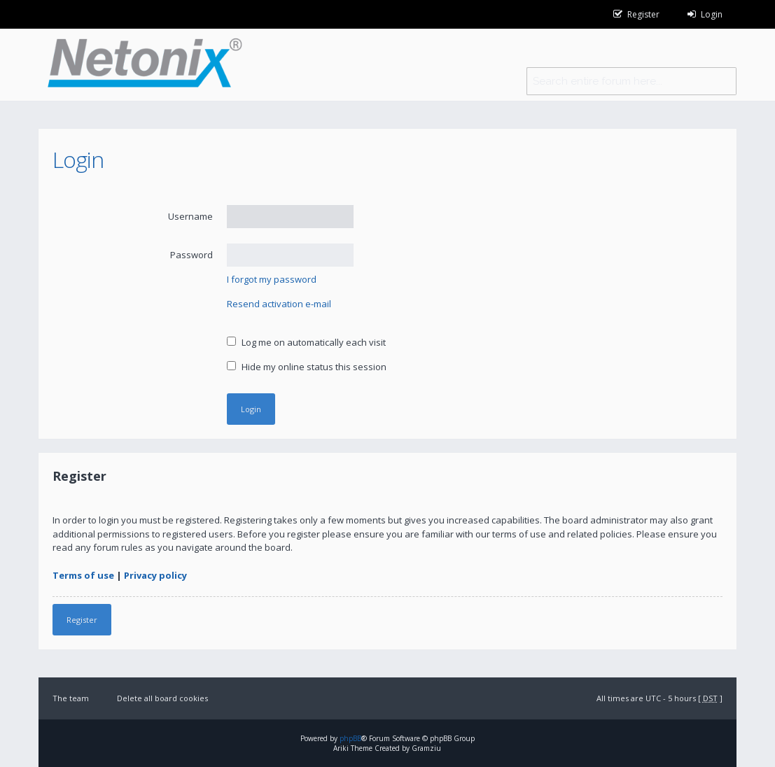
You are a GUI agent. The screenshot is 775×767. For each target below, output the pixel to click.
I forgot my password (271, 279)
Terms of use (83, 575)
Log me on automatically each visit (306, 342)
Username (190, 216)
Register (82, 619)
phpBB (350, 738)
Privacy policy (155, 575)
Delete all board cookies (162, 698)
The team (71, 698)
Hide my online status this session (306, 366)
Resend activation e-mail (279, 303)
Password (191, 254)
